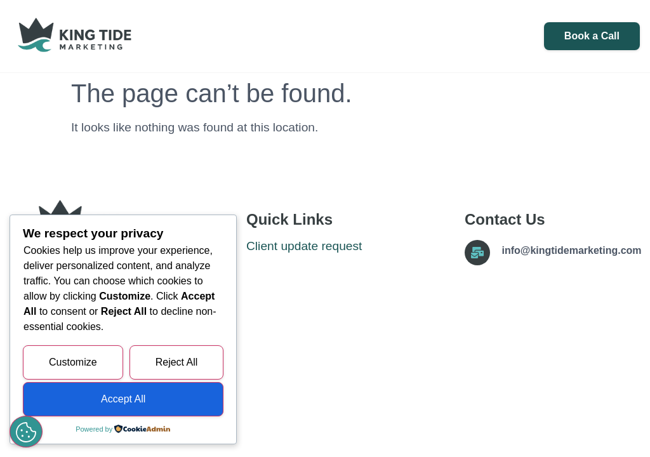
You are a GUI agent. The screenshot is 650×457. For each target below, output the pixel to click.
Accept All (123, 399)
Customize (73, 362)
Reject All (177, 362)
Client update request (304, 246)
